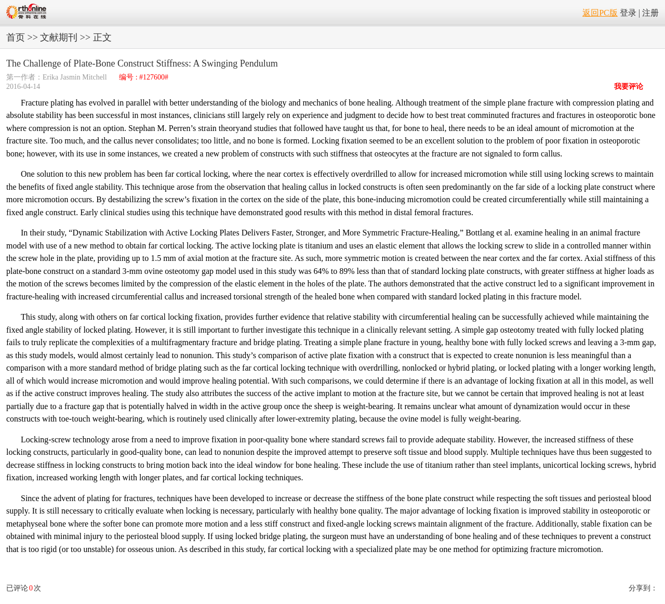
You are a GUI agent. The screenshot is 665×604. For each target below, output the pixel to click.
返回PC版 (600, 12)
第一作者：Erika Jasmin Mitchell (57, 77)
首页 (15, 37)
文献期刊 (58, 37)
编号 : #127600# (143, 77)
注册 (650, 12)
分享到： (643, 588)
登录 (628, 12)
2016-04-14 (23, 86)
